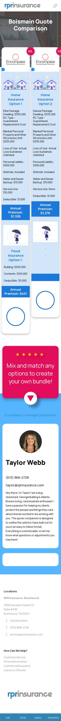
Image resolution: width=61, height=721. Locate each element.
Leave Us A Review (15, 670)
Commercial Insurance (17, 666)
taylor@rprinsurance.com (25, 485)
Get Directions (18, 620)
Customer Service (15, 657)
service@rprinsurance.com (26, 634)
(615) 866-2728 (17, 477)
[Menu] (55, 6)
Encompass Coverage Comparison (30, 415)
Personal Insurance (15, 661)
